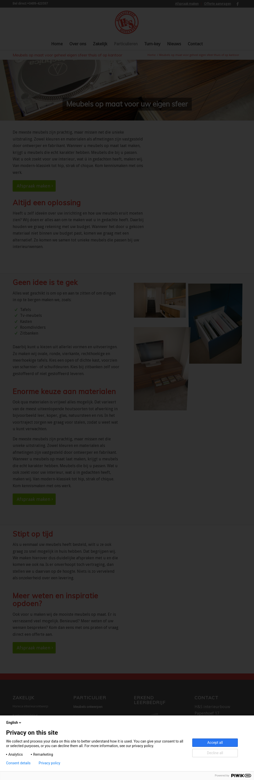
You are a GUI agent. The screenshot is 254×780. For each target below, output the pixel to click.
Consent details (18, 763)
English (14, 723)
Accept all (215, 743)
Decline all (215, 753)
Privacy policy (49, 763)
